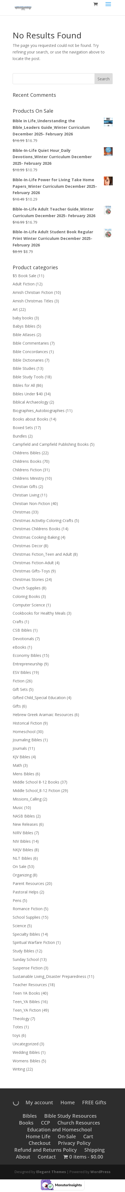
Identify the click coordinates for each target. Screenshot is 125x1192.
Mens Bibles (23, 773)
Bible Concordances (30, 351)
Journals (20, 748)
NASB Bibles (24, 816)
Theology (21, 1018)
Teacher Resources (30, 984)
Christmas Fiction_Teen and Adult (42, 554)
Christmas (21, 512)
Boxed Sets (23, 427)
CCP (45, 1122)
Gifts (17, 706)
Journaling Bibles (27, 739)
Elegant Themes (51, 1171)
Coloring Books (26, 596)
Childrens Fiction (27, 469)
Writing (19, 1069)
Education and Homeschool (59, 1129)
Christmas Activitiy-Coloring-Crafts (43, 520)
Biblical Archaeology (30, 402)
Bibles (30, 1115)
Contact (47, 1156)
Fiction (18, 680)
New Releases (25, 824)
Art (15, 309)
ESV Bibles (22, 672)
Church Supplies (27, 588)
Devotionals (23, 638)
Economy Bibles (27, 655)
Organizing (22, 875)
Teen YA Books (26, 993)
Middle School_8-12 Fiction (36, 790)
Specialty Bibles (26, 934)
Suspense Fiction (28, 967)
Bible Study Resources (70, 1115)
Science (19, 925)
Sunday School (26, 959)
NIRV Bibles (23, 832)
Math (17, 765)
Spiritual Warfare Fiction (34, 942)
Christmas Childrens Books (36, 528)
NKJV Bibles (23, 849)
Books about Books (30, 419)
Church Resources (78, 1122)
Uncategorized (25, 1043)
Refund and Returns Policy (45, 1149)
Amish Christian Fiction (33, 292)
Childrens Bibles (27, 452)
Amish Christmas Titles (33, 300)
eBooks (19, 647)
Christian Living (26, 495)
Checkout (40, 1143)
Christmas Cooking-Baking (36, 537)
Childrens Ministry (28, 478)
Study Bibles (23, 950)
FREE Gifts (94, 1102)
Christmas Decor (28, 545)
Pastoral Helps (25, 892)
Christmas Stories (28, 579)
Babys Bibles (24, 326)
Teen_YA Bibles (26, 1001)
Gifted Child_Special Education (39, 697)
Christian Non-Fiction (31, 503)
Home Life (38, 1136)
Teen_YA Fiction (27, 1010)
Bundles (20, 436)
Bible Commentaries (31, 343)
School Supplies (26, 917)
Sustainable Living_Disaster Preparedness (49, 976)
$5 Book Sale (24, 275)
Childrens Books (27, 461)
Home (67, 1102)
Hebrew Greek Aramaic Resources (43, 714)
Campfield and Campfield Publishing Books (51, 444)
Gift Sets (20, 689)
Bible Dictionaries (28, 360)
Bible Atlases (24, 334)
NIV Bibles (22, 841)
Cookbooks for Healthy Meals (39, 613)
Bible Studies (24, 368)
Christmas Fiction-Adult (33, 562)
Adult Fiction (24, 283)
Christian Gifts (25, 486)
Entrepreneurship (28, 663)
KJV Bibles (21, 756)
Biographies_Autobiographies (39, 410)
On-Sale (67, 1136)
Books (26, 1122)
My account (39, 1102)
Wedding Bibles (26, 1052)
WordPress (100, 1171)
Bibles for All (24, 385)
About (23, 1156)
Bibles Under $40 (28, 393)
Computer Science (29, 605)
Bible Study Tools (28, 376)
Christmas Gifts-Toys (31, 571)
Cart (88, 1136)
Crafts (18, 621)
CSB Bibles (22, 630)
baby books (23, 317)
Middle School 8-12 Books (36, 782)
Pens (17, 900)
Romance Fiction (28, 908)
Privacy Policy (74, 1143)
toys (16, 1035)
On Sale (19, 866)
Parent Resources (28, 883)
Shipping (94, 1149)
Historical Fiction (27, 723)
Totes (18, 1026)
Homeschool (24, 731)
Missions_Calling (27, 799)
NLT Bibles (22, 858)
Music (18, 807)
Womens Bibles (26, 1060)
